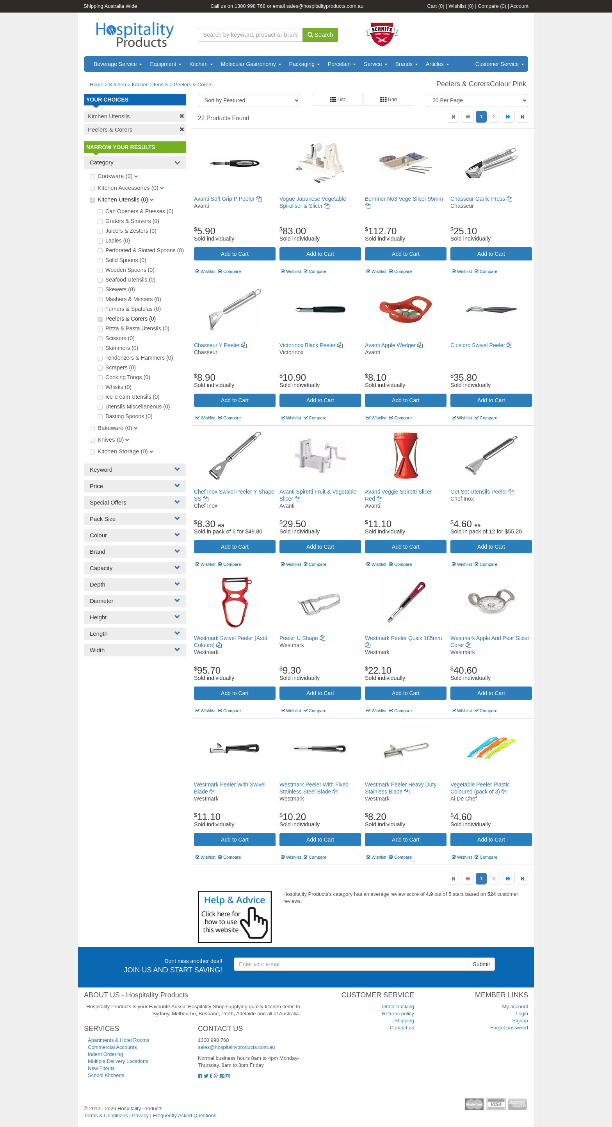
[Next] (508, 117)
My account (515, 1006)
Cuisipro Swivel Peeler (481, 345)
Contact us (402, 1028)
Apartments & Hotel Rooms (118, 1040)
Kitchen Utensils (150, 84)
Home (96, 84)
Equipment (165, 64)
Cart (436, 6)
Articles (437, 64)
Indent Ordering (105, 1054)
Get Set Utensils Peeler (482, 492)
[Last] (522, 117)
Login (522, 1013)
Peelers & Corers (193, 84)
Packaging (304, 64)
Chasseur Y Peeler (220, 345)
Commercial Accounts (112, 1047)
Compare (492, 6)
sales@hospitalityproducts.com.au (324, 6)
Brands (406, 64)
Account (519, 6)
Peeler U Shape (302, 638)
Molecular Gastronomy (251, 64)
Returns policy (398, 1013)
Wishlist (460, 6)
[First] (453, 117)
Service (376, 64)
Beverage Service (118, 64)
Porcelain (342, 64)
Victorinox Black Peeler (311, 345)
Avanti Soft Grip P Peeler (228, 199)
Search (320, 34)
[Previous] (467, 117)
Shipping (404, 1021)
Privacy (140, 1115)
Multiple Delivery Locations (118, 1061)
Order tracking (398, 1006)
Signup (520, 1021)
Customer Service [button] (499, 64)
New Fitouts (101, 1068)
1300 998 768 (250, 6)
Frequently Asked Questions (185, 1115)
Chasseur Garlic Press (481, 199)
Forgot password (509, 1028)
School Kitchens (106, 1075)
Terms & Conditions (106, 1115)
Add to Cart (235, 254)
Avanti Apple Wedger (394, 345)
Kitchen (201, 64)
